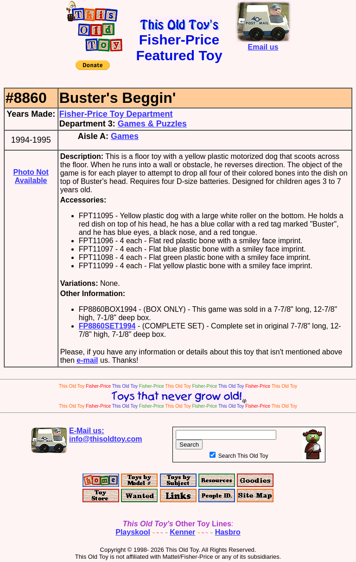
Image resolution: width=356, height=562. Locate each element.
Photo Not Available (30, 176)
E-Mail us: (105, 435)
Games (125, 136)
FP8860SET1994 (107, 326)
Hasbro (228, 532)
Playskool (132, 532)
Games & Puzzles (152, 123)
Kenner (182, 532)
